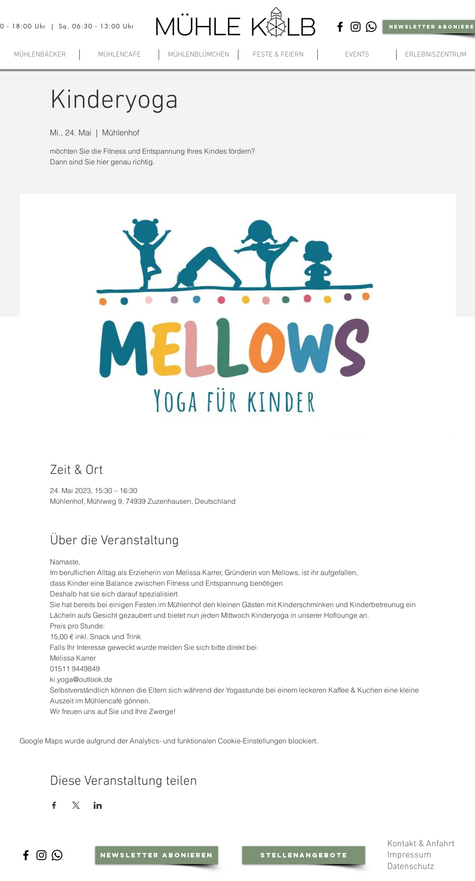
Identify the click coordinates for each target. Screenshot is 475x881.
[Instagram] (355, 26)
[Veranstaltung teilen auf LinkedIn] (98, 805)
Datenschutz (411, 866)
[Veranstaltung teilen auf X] (76, 805)
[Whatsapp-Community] (371, 26)
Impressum (410, 855)
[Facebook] (340, 26)
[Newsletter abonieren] (156, 855)
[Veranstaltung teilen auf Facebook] (54, 805)
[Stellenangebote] (303, 855)
